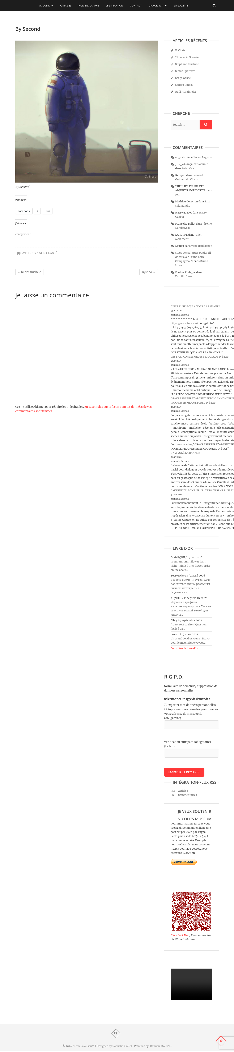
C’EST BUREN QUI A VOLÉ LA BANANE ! (195, 306)
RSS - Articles (179, 791)
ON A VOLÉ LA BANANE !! (186, 452)
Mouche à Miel (180, 935)
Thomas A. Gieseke (187, 57)
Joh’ (177, 194)
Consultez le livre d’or (185, 648)
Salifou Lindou (184, 84)
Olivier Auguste (202, 157)
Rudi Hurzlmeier (185, 91)
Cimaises (66, 5)
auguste (180, 157)
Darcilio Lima (183, 276)
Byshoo (148, 272)
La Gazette (181, 5)
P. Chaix (180, 50)
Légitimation (114, 5)
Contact (136, 5)
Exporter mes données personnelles (191, 705)
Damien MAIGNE (160, 1046)
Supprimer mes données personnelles (192, 709)
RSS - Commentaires (184, 795)
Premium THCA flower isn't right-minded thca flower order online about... (190, 565)
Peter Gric (188, 168)
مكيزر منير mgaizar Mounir (191, 164)
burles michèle (29, 272)
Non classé (48, 253)
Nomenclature (88, 5)
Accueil (44, 5)
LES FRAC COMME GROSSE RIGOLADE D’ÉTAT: (200, 356)
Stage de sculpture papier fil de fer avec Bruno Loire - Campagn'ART (193, 257)
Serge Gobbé (183, 77)
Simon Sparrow (185, 71)
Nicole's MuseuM (83, 1046)
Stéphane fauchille (187, 64)
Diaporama (156, 5)
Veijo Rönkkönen (201, 245)
